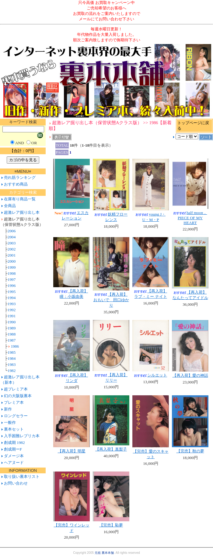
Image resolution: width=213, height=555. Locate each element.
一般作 (10, 422)
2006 (12, 231)
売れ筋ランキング (20, 177)
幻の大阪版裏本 (18, 395)
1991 (12, 316)
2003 (12, 243)
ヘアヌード (14, 462)
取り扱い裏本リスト (22, 476)
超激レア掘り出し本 (22, 212)
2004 (12, 237)
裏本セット (14, 429)
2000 (12, 261)
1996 (12, 285)
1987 (12, 340)
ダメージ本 (14, 456)
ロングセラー (16, 416)
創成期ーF (13, 449)
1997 (12, 279)
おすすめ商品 (16, 184)
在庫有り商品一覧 (20, 199)
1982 (12, 370)
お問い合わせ (15, 483)
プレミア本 (14, 402)
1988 (12, 334)
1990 (12, 322)
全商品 (10, 205)
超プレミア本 (16, 389)
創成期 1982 (14, 442)
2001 (12, 255)
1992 (12, 310)
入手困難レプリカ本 (22, 436)
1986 (15, 346)
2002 (12, 249)
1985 (12, 352)
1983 (12, 364)
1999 (12, 267)
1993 (12, 303)
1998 (12, 273)
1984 (12, 358)
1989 (12, 328)
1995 (12, 291)
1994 (12, 297)
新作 (8, 409)
